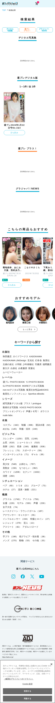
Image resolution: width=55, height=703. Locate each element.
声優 (39, 503)
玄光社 (30, 360)
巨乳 (32, 438)
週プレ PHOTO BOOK (14, 382)
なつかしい (29, 468)
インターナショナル (16, 454)
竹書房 (38, 364)
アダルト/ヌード (30, 527)
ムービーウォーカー (13, 372)
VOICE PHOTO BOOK (30, 407)
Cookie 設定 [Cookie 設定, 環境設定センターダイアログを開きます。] (27, 684)
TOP (4, 10)
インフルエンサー (16, 519)
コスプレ (11, 425)
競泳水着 (44, 425)
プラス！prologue (32, 403)
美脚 (9, 446)
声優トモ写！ (32, 411)
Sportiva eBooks (36, 393)
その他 (39, 540)
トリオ (23, 485)
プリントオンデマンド (14, 411)
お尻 (9, 442)
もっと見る (27, 329)
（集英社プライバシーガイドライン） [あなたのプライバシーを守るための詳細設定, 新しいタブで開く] (19, 679)
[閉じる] (51, 664)
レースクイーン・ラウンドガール (23, 511)
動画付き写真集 (10, 407)
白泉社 (14, 368)
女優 (9, 503)
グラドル (12, 499)
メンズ (10, 540)
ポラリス (44, 411)
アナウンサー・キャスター (20, 515)
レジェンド (12, 523)
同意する (27, 699)
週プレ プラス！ (27, 30)
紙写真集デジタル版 (13, 403)
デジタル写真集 (9, 30)
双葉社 (31, 368)
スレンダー (13, 438)
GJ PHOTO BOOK (12, 386)
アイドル (31, 499)
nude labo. (8, 415)
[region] (27, 681)
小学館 (18, 364)
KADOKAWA (35, 356)
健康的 (38, 446)
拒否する (27, 691)
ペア (9, 485)
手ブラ (10, 536)
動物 (25, 540)
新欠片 (6, 368)
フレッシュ (12, 450)
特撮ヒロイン (40, 519)
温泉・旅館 (28, 489)
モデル (24, 503)
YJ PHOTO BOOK (35, 382)
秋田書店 (7, 356)
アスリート (12, 527)
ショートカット (29, 442)
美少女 (10, 464)
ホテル (10, 489)
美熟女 (10, 468)
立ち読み (14, 133)
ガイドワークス (20, 356)
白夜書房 (22, 368)
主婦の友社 (8, 364)
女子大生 (11, 507)
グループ (39, 485)
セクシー (32, 472)
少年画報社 (28, 364)
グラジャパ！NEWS (44, 30)
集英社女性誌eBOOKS (37, 390)
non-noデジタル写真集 (14, 390)
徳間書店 (47, 364)
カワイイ (12, 472)
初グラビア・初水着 (32, 536)
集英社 (46, 360)
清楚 (9, 476)
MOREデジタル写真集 (33, 386)
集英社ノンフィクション (15, 393)
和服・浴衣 (29, 429)
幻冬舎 (38, 360)
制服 (27, 425)
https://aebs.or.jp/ (7, 657)
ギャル (38, 454)
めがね (10, 429)
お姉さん (28, 464)
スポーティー (32, 450)
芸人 (29, 523)
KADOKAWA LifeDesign (14, 360)
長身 (23, 446)
